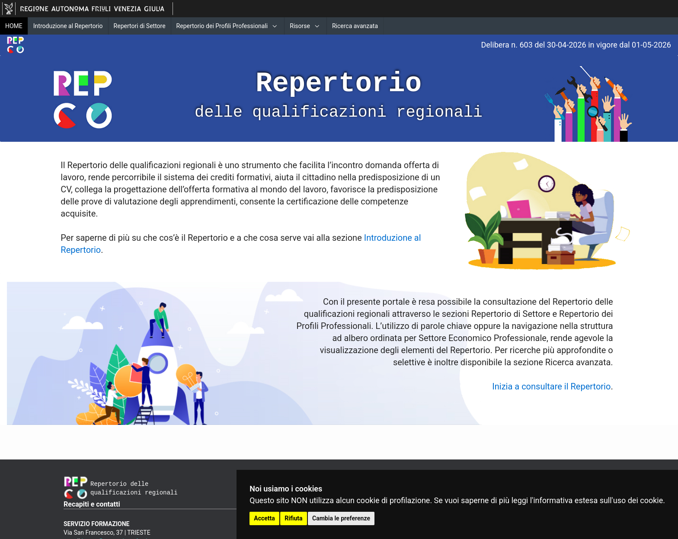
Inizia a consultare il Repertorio (551, 386)
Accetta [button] (264, 518)
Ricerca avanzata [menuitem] (355, 25)
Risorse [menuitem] (300, 25)
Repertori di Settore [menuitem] (140, 25)
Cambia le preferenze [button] (341, 518)
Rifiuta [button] (293, 518)
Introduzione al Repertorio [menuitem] (68, 25)
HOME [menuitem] (13, 25)
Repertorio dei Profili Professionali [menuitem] (222, 25)
